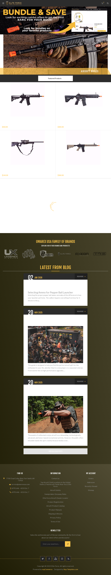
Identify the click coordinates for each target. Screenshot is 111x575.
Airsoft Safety (55, 490)
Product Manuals (55, 510)
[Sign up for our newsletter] (53, 544)
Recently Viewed (91, 486)
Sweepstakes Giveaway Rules (55, 494)
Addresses (91, 482)
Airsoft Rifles (90, 71)
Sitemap (91, 490)
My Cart (103, 2)
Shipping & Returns (55, 514)
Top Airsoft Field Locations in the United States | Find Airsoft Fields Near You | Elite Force (55, 484)
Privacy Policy (55, 518)
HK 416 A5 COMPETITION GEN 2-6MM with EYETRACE (76, 124)
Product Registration (55, 502)
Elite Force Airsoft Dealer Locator (55, 498)
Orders (91, 478)
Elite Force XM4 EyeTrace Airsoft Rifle (16, 124)
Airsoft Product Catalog (55, 506)
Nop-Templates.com (71, 569)
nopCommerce (47, 569)
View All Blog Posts (55, 451)
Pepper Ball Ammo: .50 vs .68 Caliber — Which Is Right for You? (52, 286)
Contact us (55, 478)
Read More (80, 276)
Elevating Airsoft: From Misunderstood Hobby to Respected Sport (53, 391)
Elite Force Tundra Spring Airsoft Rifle (17, 173)
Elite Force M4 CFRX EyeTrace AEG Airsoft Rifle (75, 173)
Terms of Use (55, 522)
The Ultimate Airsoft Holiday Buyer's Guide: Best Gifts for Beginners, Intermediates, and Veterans (53, 321)
